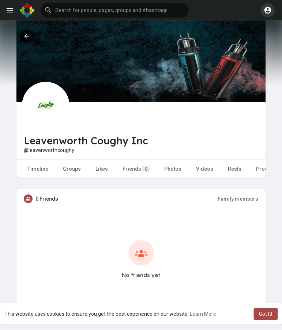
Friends (136, 169)
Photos (172, 169)
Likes (101, 169)
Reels (234, 169)
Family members (238, 199)
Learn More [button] (203, 314)
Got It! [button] (265, 314)
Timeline (37, 169)
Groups (72, 169)
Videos (204, 169)
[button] (115, 10)
